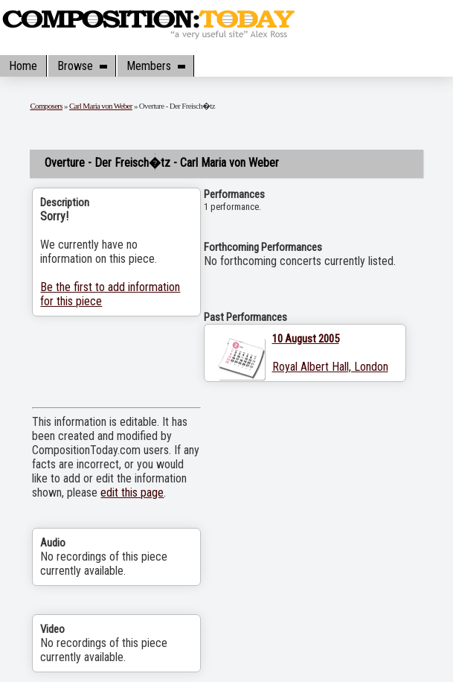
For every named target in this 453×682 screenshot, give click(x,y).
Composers (46, 105)
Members (155, 66)
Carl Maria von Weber (100, 105)
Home (23, 66)
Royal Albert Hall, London (330, 367)
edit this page (132, 492)
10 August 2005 (305, 338)
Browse (81, 66)
